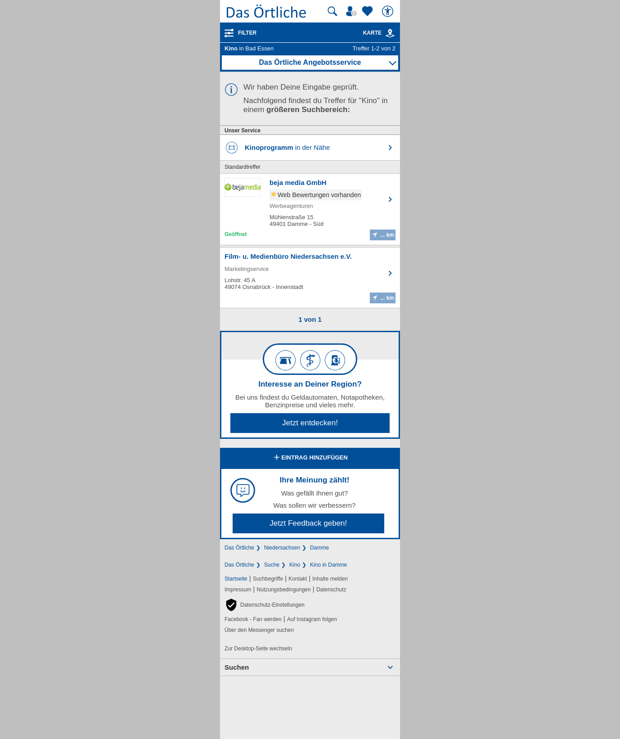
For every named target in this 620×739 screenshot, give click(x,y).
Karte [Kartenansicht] (379, 33)
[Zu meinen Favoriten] (368, 11)
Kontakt (297, 579)
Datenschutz (331, 589)
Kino (294, 565)
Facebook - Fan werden (253, 619)
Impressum (238, 589)
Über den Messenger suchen (259, 630)
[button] (265, 605)
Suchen (237, 667)
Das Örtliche (239, 548)
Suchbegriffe (268, 579)
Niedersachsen (282, 548)
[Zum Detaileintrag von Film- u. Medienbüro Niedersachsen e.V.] (310, 277)
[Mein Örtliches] (352, 11)
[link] (390, 33)
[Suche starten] (332, 11)
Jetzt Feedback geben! (308, 523)
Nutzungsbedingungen (284, 589)
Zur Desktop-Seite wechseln (258, 648)
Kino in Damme (328, 565)
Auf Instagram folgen (312, 619)
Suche (271, 565)
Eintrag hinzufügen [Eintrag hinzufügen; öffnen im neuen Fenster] (309, 458)
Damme (319, 548)
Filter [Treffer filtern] (247, 33)
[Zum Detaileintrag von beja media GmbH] (310, 209)
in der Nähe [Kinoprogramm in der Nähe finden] (287, 147)
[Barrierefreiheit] (388, 11)
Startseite (236, 579)
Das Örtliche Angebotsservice (310, 62)
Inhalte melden (330, 579)
